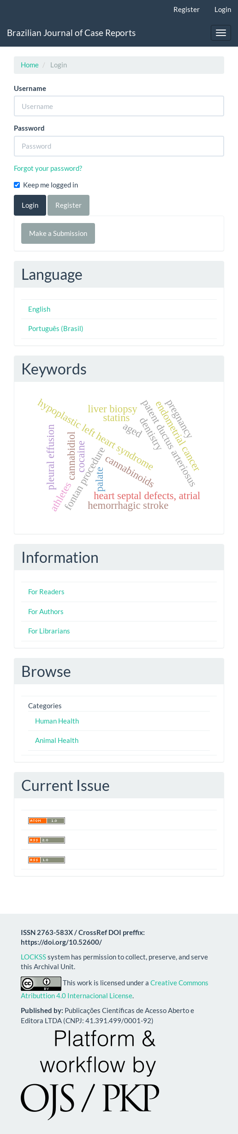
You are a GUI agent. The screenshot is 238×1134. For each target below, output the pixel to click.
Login (222, 9)
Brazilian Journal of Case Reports (71, 32)
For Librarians (49, 631)
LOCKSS (33, 957)
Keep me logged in (46, 185)
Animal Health (56, 740)
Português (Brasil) (55, 328)
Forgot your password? (48, 168)
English (39, 309)
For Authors (46, 611)
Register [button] (68, 205)
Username (30, 88)
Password (29, 128)
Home (30, 64)
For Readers (46, 591)
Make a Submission (58, 233)
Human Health (57, 721)
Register (186, 9)
